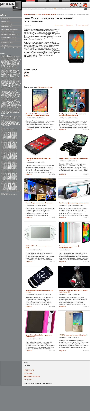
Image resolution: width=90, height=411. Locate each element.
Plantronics (10, 91)
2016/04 (7, 181)
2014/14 (3, 157)
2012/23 (11, 133)
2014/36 (7, 163)
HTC (13, 73)
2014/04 (11, 154)
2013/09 (3, 143)
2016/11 (3, 183)
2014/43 (3, 165)
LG (5, 79)
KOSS (11, 76)
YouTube (3, 109)
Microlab (18, 81)
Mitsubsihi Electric (13, 82)
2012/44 (15, 138)
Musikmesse (16, 84)
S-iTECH (14, 95)
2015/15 (3, 171)
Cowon (14, 64)
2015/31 (3, 175)
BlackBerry (3, 62)
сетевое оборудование (9, 37)
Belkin (9, 61)
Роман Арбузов (10, 123)
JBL (15, 75)
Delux (16, 65)
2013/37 (15, 150)
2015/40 (7, 177)
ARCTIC (6, 60)
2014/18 (15, 157)
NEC (2, 85)
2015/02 (15, 166)
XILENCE (9, 107)
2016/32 (3, 187)
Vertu (6, 104)
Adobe (11, 56)
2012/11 (11, 130)
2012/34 (7, 136)
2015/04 (7, 167)
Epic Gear (18, 111)
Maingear (15, 80)
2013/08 (15, 142)
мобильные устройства (9, 29)
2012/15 (11, 131)
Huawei (16, 73)
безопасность (6, 24)
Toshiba (9, 102)
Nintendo (13, 85)
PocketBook (3, 92)
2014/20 (7, 158)
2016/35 (15, 187)
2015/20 (7, 172)
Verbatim (3, 104)
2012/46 (7, 140)
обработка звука (7, 42)
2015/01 (11, 166)
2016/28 (3, 186)
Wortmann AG (16, 106)
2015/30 (15, 174)
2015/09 (11, 168)
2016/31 (15, 186)
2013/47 (7, 153)
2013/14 (7, 144)
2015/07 (3, 168)
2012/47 (11, 140)
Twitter (2, 103)
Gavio (13, 70)
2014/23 (3, 160)
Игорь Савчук (7, 121)
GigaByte (17, 71)
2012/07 (11, 129)
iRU (8, 75)
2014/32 (7, 162)
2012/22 (7, 133)
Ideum (2, 74)
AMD (6, 59)
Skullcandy (9, 97)
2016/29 (7, 186)
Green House (14, 72)
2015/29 (11, 174)
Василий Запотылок (5, 119)
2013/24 (11, 146)
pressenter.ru (28, 379)
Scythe (8, 96)
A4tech (2, 56)
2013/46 (3, 153)
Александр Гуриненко (15, 116)
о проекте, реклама (47, 8)
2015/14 (15, 170)
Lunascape (3, 80)
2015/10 (15, 168)
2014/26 (15, 160)
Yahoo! (13, 107)
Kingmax (10, 112)
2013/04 (15, 141)
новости (37, 8)
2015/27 (3, 174)
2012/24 (15, 133)
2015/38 (15, 176)
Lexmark (3, 79)
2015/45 (11, 178)
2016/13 (11, 183)
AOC (12, 59)
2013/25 (15, 146)
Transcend (17, 102)
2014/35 (3, 163)
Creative (18, 64)
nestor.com (30, 0)
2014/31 (3, 162)
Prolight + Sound (8, 93)
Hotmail (8, 73)
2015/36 (7, 176)
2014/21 (11, 158)
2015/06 (15, 167)
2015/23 (3, 173)
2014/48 (7, 166)
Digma (2, 66)
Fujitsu (2, 70)
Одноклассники (15, 110)
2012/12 (15, 130)
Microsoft (6, 82)
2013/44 (11, 152)
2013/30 (3, 148)
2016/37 (7, 188)
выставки (3, 194)
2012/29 (3, 135)
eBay (8, 66)
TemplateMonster (9, 101)
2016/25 (11, 185)
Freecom (12, 69)
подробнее (29, 129)
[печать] (69, 25)
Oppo (2, 89)
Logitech (16, 79)
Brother (11, 62)
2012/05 (3, 129)
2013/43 (7, 152)
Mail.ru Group (9, 80)
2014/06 (3, 155)
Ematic (13, 66)
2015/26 (15, 173)
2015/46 (15, 178)
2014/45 (11, 165)
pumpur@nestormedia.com (32, 376)
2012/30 (7, 135)
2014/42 (15, 164)
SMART (2, 99)
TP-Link (12, 102)
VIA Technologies (12, 104)
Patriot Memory (13, 90)
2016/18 (7, 184)
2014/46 (15, 165)
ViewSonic (18, 104)
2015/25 (11, 173)
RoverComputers (8, 95)
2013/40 (11, 151)
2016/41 (7, 189)
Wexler (19, 105)
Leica (10, 78)
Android (9, 59)
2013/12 (15, 143)
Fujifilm (16, 69)
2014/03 (7, 154)
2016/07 (3, 182)
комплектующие (7, 32)
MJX (18, 82)
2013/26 (3, 147)
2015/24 (7, 173)
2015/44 (7, 178)
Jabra (10, 75)
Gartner (10, 70)
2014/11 (7, 156)
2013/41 (15, 151)
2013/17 (3, 145)
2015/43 (3, 178)
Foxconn (8, 69)
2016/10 (15, 182)
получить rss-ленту (60, 8)
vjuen (8, 116)
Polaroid (13, 92)
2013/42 (3, 152)
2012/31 (11, 135)
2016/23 (3, 185)
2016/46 (11, 191)
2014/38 (15, 163)
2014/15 (7, 157)
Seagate (12, 96)
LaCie (18, 76)
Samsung (19, 95)
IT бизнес (5, 18)
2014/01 (15, 153)
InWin (11, 74)
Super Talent (9, 100)
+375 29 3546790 (29, 373)
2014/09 (15, 155)
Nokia (16, 85)
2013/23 (7, 146)
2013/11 (11, 143)
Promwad (15, 93)
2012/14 (7, 131)
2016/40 (3, 189)
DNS (5, 66)
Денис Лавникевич (15, 119)
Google (9, 72)
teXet (15, 101)
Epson (17, 66)
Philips (2, 91)
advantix (15, 56)
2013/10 (7, 143)
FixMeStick (15, 68)
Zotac (6, 109)
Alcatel (9, 58)
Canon (15, 62)
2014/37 (11, 163)
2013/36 (11, 150)
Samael (5, 116)
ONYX (9, 88)
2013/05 (3, 142)
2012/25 (3, 134)
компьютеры (6, 26)
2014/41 (11, 164)
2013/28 (11, 147)
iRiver (5, 75)
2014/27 (3, 161)
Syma (16, 100)
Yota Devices (18, 107)
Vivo (2, 105)
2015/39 (3, 177)
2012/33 (3, 136)
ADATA (8, 56)
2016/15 (3, 184)
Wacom (4, 105)
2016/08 (7, 182)
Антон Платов (14, 117)
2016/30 (11, 186)
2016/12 (7, 183)
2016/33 (7, 187)
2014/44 (7, 165)
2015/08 (7, 168)
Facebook (10, 68)
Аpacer (11, 109)
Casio (18, 62)
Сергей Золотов (8, 124)
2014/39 (3, 164)
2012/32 (15, 135)
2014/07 (7, 155)
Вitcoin (2, 110)
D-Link (2, 65)
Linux (12, 79)
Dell (14, 65)
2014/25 (11, 160)
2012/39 (11, 137)
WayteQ (8, 105)
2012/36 (15, 136)
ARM (9, 60)
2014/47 (3, 166)
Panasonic (7, 90)
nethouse (5, 85)
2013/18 (7, 145)
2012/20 (15, 132)
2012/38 (7, 137)
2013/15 (11, 144)
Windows (11, 106)
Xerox (2, 107)
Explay (6, 68)
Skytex (16, 97)
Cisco (2, 63)
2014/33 (11, 162)
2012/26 (7, 134)
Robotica (3, 95)
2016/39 (15, 188)
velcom (16, 103)
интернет (5, 21)
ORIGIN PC (9, 89)
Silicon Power (3, 97)
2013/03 (11, 141)
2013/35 (7, 150)
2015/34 (15, 175)
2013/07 (11, 142)
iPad (19, 74)
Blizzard (8, 62)
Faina (2, 116)
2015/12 (7, 170)
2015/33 (11, 175)
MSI (12, 84)
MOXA (5, 84)
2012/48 (15, 140)
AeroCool (3, 58)
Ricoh (13, 94)
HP (10, 73)
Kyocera (14, 76)
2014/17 (11, 157)
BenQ (12, 61)
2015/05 (11, 167)
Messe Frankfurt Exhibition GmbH (8, 81)
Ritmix (18, 94)
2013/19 (11, 145)
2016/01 (11, 179)
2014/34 (15, 162)
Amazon (2, 59)
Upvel (11, 103)
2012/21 (3, 133)
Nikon (9, 85)
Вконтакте (6, 110)
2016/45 (7, 191)
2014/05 (15, 154)
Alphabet (17, 58)
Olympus (6, 88)
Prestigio (3, 93)
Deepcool (6, 65)
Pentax (18, 90)
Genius (6, 71)
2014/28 (7, 161)
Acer (5, 56)
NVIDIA (9, 86)
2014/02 (3, 154)
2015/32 (7, 175)
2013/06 (7, 142)
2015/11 (3, 170)
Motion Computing (5, 83)
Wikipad (2, 106)
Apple (15, 59)
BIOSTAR (19, 61)
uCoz (8, 103)
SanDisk (3, 96)
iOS (17, 74)
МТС (11, 110)
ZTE (9, 109)
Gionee (2, 72)
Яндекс (6, 111)
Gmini (5, 72)
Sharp (15, 96)
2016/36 (3, 188)
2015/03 (3, 167)
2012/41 (3, 138)
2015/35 (3, 176)
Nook (6, 86)
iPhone (2, 75)
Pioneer (6, 91)
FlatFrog (2, 69)
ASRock (12, 60)
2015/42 (15, 177)
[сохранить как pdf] (82, 25)
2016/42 (11, 189)
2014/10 (3, 156)
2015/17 (11, 171)
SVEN (13, 100)
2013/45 (15, 152)
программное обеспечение (10, 34)
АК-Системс (16, 109)
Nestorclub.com (47, 383)
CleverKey (8, 63)
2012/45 (3, 140)
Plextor (14, 91)
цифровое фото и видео (9, 40)
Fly (5, 69)
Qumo (7, 94)
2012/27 (11, 134)
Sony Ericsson (10, 99)
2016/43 (15, 189)
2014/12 (11, 156)
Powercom (18, 92)
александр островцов (6, 117)
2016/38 (11, 188)
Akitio (6, 58)
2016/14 (15, 183)
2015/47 (3, 179)
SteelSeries (3, 100)
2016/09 (11, 182)
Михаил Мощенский (11, 122)
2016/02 (15, 179)
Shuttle (18, 96)
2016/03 (3, 181)
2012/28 (15, 134)
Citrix (5, 63)
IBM (19, 73)
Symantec (3, 101)
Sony (5, 99)
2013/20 (15, 145)
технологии (6, 45)
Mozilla (9, 84)
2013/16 (15, 144)
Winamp (6, 106)
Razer (10, 94)
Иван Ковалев (12, 120)
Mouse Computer (17, 83)
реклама (15, 194)
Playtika (2, 111)
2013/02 (7, 141)
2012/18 (7, 132)
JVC (18, 75)
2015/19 (3, 172)
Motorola (11, 83)
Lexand (17, 78)
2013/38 (3, 151)
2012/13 (3, 131)
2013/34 (3, 150)
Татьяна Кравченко (5, 125)
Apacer (10, 111)
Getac (10, 71)
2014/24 (7, 160)
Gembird (3, 71)
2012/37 (3, 137)
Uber (5, 103)
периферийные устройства (10, 48)
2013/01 (3, 141)
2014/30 (15, 161)
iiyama (5, 74)
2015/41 (11, 177)
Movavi (2, 84)
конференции (9, 194)
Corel (12, 64)
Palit (4, 90)
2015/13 (11, 170)
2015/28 (7, 174)
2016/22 (15, 184)
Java (13, 75)
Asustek (3, 61)
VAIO (14, 103)
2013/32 (11, 148)
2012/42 (7, 138)
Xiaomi (5, 107)
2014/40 (7, 164)
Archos (2, 60)
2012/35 (11, 136)
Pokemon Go (9, 92)
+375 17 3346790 (29, 370)
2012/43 (11, 138)
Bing (15, 61)
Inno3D (6, 112)
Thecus (17, 101)
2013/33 (15, 148)
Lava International (5, 78)
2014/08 (11, 155)
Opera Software (15, 88)
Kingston (8, 76)
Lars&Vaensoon (16, 112)
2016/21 (11, 184)
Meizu (18, 80)
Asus (15, 60)
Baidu (6, 61)
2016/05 (11, 181)
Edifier (10, 66)
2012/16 (15, 131)
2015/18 (15, 171)
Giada (13, 71)
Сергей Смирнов (16, 124)
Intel (8, 74)
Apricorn (18, 59)
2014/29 (11, 161)
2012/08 (15, 129)
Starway (14, 99)
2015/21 (11, 172)
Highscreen (3, 73)
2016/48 (19, 191)
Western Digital (14, 105)
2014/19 (3, 158)
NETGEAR (3, 113)
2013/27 (7, 147)
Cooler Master (7, 64)
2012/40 (15, 137)
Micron (2, 82)
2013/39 (7, 151)
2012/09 (3, 130)
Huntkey (2, 112)
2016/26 (15, 185)
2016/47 (15, 191)
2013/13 (3, 144)
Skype (13, 97)
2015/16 (7, 171)
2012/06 (7, 129)
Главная (26, 14)
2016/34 (11, 187)
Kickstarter (3, 76)
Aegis (19, 56)
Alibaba (13, 58)
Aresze (13, 111)
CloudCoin (13, 63)
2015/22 (15, 172)
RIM (16, 94)
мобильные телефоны (50, 14)
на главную (30, 8)
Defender (11, 65)
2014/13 (15, 156)
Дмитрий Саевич (5, 120)
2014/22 (15, 158)
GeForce (17, 70)
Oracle (5, 89)
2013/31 (7, 148)
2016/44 (3, 191)
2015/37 (11, 176)
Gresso (18, 72)
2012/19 (11, 132)
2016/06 (15, 181)
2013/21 (3, 146)
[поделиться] (59, 25)
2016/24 (7, 185)
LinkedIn (9, 79)
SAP (5, 96)
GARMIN (6, 70)
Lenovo (13, 78)
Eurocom (3, 68)
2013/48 (11, 153)
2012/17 (3, 132)
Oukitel (13, 89)
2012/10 (7, 130)
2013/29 (15, 147)
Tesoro (7, 113)
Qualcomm (3, 94)
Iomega (14, 74)
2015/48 (7, 179)
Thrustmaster (4, 102)
